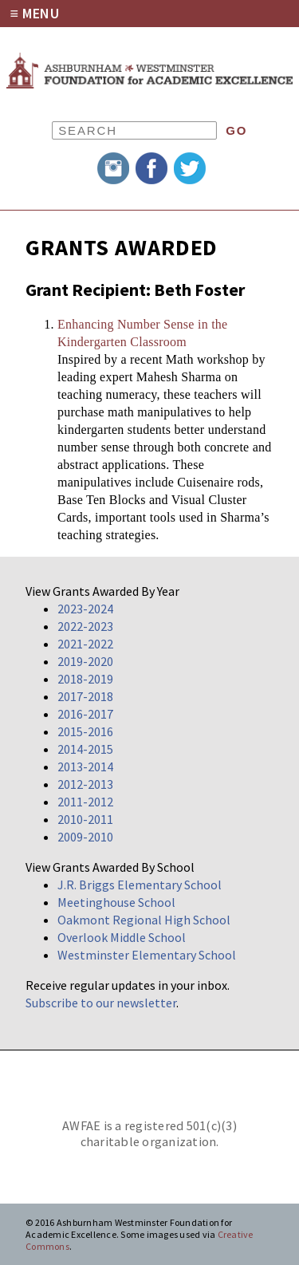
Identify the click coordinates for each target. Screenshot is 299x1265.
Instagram (113, 168)
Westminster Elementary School (146, 955)
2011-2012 (85, 802)
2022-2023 (85, 626)
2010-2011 (85, 819)
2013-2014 (85, 766)
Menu (40, 13)
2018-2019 (85, 679)
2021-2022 (85, 644)
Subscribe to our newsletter (101, 1003)
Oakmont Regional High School (143, 920)
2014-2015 (85, 749)
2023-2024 (85, 609)
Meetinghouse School (116, 902)
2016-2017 (85, 714)
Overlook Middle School (121, 937)
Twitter (190, 168)
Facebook (151, 168)
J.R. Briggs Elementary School (139, 885)
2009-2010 (85, 837)
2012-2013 (85, 784)
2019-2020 (85, 661)
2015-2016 (85, 731)
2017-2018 (85, 696)
